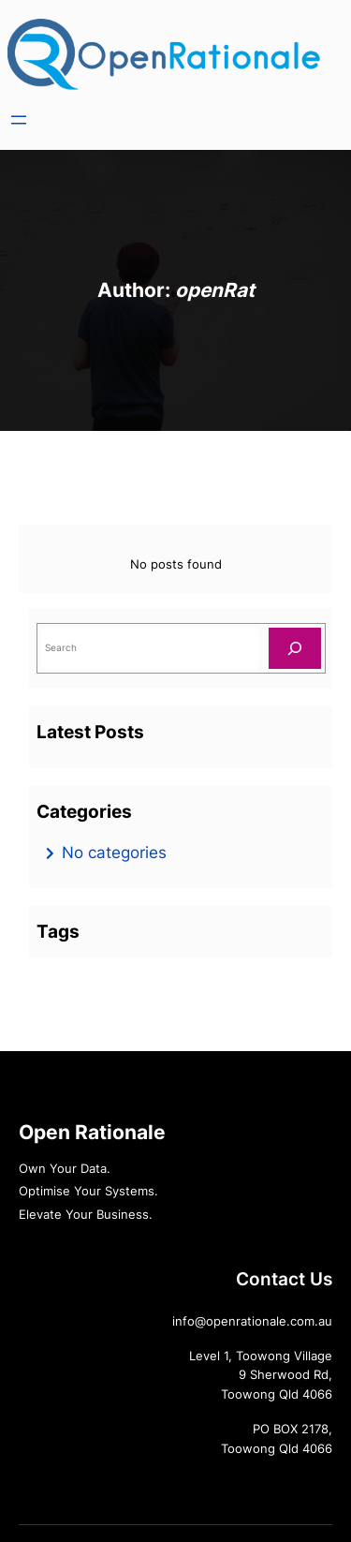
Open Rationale (92, 1132)
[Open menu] (18, 120)
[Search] (295, 648)
